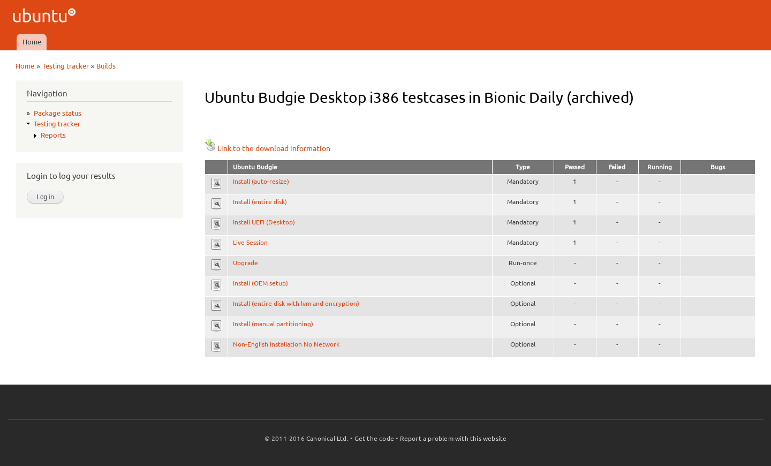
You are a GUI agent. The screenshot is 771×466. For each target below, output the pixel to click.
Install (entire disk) (260, 201)
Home (31, 42)
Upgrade (245, 262)
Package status (57, 113)
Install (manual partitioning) (273, 323)
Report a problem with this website (453, 438)
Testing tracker (65, 66)
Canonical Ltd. (327, 438)
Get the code (374, 438)
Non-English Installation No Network (286, 344)
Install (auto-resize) (261, 181)
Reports (53, 135)
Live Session (250, 242)
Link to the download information (267, 148)
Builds (106, 66)
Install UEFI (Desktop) (264, 222)
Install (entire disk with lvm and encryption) (296, 303)
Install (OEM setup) (260, 283)
